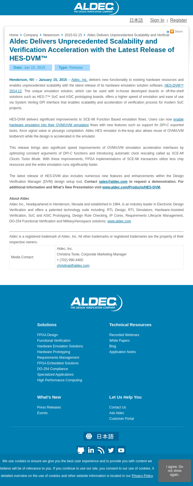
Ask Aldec (116, 413)
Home (13, 35)
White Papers (119, 341)
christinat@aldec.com (73, 266)
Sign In (157, 20)
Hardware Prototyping (53, 352)
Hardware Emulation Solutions (60, 346)
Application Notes (122, 352)
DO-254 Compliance (52, 369)
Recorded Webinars (124, 335)
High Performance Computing (59, 380)
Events (42, 413)
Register (178, 20)
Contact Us (117, 407)
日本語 (136, 20)
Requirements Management (58, 358)
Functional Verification (53, 341)
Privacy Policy (142, 476)
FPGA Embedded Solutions (58, 363)
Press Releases (49, 407)
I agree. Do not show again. (174, 471)
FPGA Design (47, 335)
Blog (112, 346)
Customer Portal (121, 419)
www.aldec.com (119, 221)
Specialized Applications (55, 375)
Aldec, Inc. (79, 80)
